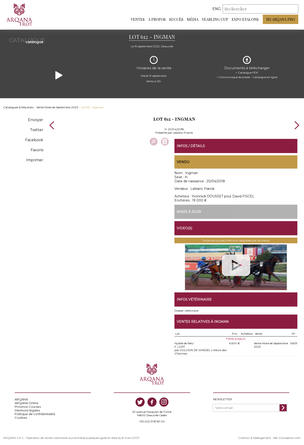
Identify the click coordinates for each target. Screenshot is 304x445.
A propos (157, 19)
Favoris (37, 149)
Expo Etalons (245, 19)
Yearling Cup (215, 19)
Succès (176, 19)
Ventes (138, 19)
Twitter (36, 129)
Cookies (21, 417)
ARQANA (21, 399)
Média (192, 19)
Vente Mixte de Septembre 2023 (57, 107)
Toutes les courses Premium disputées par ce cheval (235, 240)
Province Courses (28, 406)
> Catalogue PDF (246, 72)
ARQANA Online (26, 402)
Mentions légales (27, 410)
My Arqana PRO (280, 19)
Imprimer (34, 159)
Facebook (34, 139)
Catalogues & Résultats (18, 107)
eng (216, 9)
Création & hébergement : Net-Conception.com (269, 437)
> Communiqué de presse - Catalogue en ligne (246, 76)
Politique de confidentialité (35, 413)
